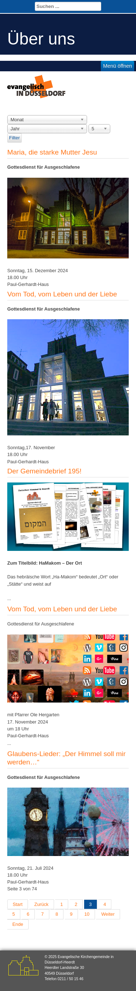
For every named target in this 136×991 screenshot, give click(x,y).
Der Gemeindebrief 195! (44, 471)
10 (86, 914)
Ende (17, 924)
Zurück (41, 904)
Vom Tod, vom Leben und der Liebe (62, 294)
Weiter (108, 914)
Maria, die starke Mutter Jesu (52, 152)
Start (17, 904)
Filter (14, 137)
